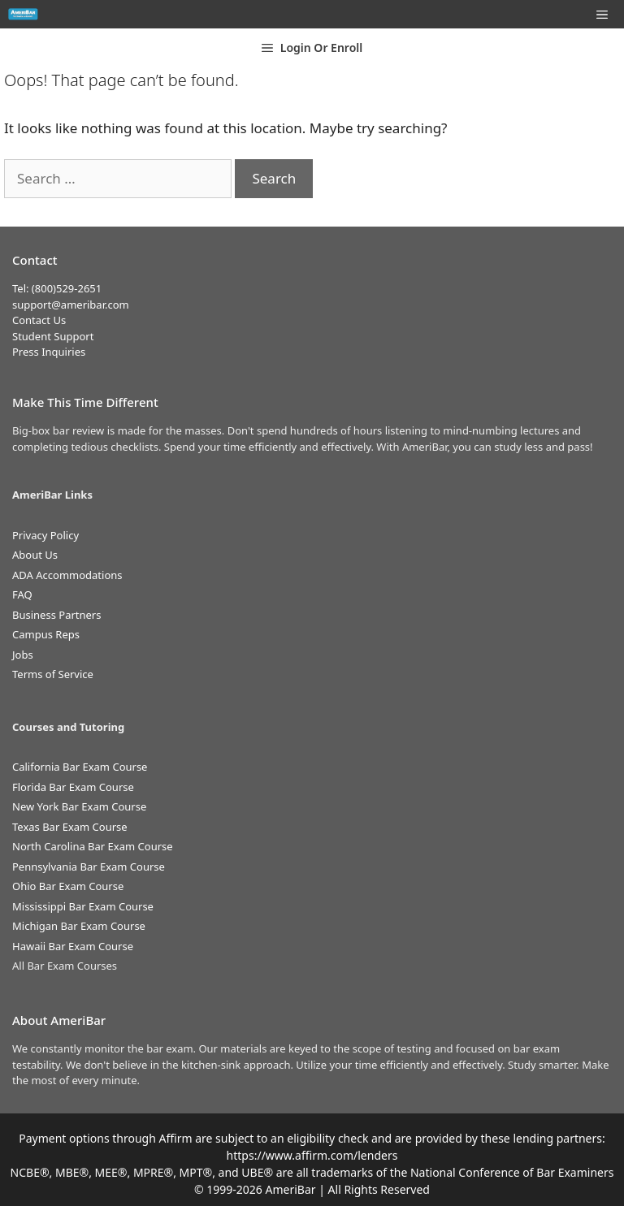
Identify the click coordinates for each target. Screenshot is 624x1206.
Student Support (52, 336)
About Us (35, 554)
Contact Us (39, 320)
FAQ (22, 594)
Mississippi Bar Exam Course (83, 906)
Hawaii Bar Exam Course (72, 946)
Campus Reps (46, 634)
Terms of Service (52, 674)
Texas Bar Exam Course (70, 826)
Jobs (22, 654)
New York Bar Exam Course (79, 806)
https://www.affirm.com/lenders (312, 1155)
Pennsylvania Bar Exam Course (88, 866)
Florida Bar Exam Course (73, 787)
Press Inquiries (48, 351)
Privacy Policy (45, 535)
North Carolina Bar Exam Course (92, 846)
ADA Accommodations (67, 575)
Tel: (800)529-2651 (57, 288)
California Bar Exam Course (79, 766)
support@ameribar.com (70, 304)
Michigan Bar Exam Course (78, 926)
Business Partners (56, 614)
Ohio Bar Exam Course (68, 886)
